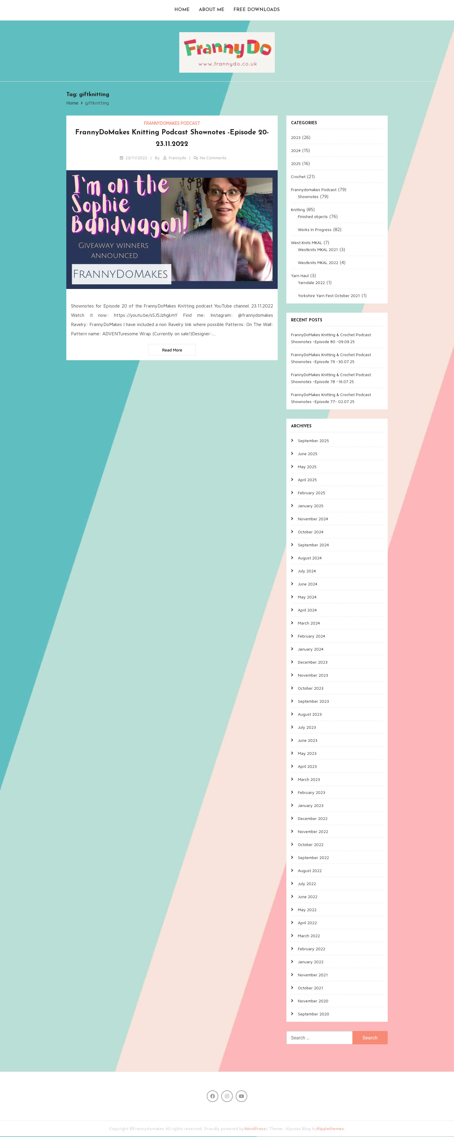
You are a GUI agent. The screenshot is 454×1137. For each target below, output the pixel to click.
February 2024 (311, 636)
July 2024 (307, 571)
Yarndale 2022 (311, 283)
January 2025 (310, 506)
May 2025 (307, 467)
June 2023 (307, 740)
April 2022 (307, 923)
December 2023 (312, 662)
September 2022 (313, 858)
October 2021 (310, 988)
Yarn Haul (300, 276)
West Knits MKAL (306, 243)
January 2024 (310, 649)
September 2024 (313, 545)
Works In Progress (315, 230)
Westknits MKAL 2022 (318, 263)
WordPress (255, 1129)
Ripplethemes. (331, 1129)
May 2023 (307, 753)
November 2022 (313, 832)
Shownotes (308, 197)
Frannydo (177, 158)
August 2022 (310, 871)
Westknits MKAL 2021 (318, 250)
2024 (296, 151)
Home (182, 10)
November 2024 (313, 519)
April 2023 (307, 766)
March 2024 (309, 623)
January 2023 (310, 805)
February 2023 (311, 792)
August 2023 (310, 714)
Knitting (298, 210)
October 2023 (310, 688)
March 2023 (309, 779)
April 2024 (307, 610)
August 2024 (310, 558)
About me (211, 10)
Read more (172, 350)
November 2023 (313, 675)
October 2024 (310, 532)
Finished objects (313, 217)
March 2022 (309, 936)
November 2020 (313, 1001)
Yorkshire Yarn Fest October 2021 (329, 296)
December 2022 (312, 818)
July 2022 (307, 884)
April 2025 (307, 480)
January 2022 (310, 962)
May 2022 (307, 910)
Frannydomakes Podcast (172, 123)
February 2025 (311, 493)
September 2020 (313, 1014)
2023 (296, 138)
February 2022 (311, 949)
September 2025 (313, 441)
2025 (296, 164)
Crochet (298, 177)
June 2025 (307, 454)
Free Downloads (257, 10)
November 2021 (313, 975)
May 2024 (307, 597)
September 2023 (313, 701)
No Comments (213, 158)
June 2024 (307, 584)
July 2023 (307, 727)
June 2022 (307, 897)
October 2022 (310, 845)
